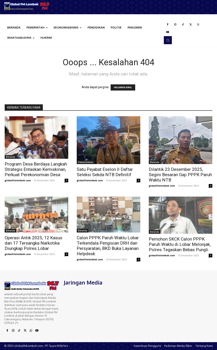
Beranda (10, 156)
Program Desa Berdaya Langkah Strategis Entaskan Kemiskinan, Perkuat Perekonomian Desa (36, 169)
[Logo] (27, 6)
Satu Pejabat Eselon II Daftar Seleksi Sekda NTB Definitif (105, 172)
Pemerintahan (85, 162)
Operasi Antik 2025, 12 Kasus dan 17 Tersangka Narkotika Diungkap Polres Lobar (33, 243)
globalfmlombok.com (18, 180)
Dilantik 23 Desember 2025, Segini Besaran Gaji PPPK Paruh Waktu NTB (180, 175)
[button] (168, 40)
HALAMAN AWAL (123, 87)
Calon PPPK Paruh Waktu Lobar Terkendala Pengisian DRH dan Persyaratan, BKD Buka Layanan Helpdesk (108, 245)
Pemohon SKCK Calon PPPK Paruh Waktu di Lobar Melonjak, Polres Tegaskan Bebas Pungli (180, 244)
